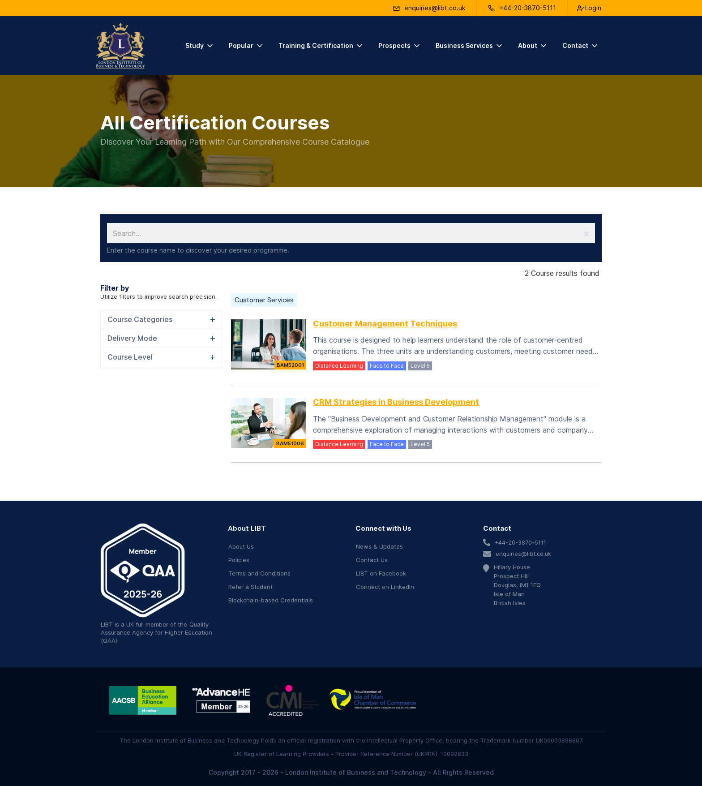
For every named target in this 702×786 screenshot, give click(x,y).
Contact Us (372, 559)
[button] (200, 45)
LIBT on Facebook (381, 573)
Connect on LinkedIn (385, 586)
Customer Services (264, 300)
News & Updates (379, 546)
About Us (241, 546)
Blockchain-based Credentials (270, 600)
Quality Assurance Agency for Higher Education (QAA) (156, 632)
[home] (120, 46)
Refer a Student (250, 586)
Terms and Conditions (259, 573)
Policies (238, 559)
